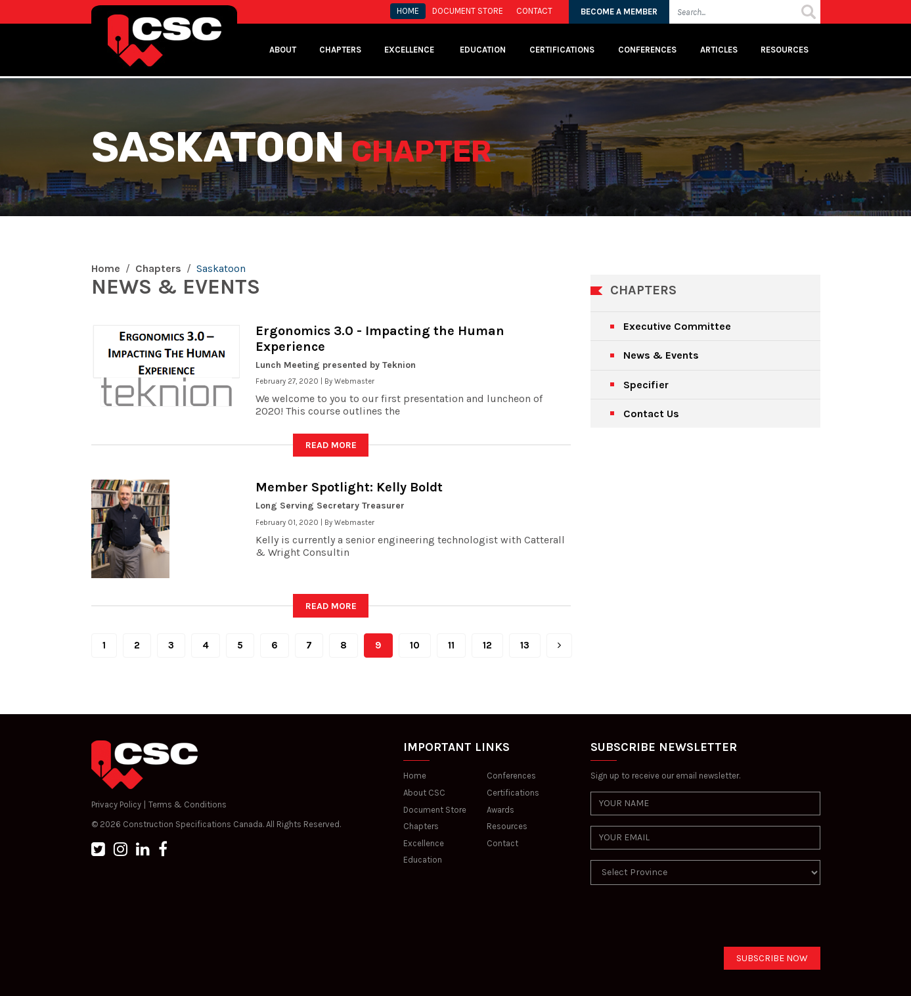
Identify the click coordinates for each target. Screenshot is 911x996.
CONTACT (534, 11)
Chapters (340, 50)
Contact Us (651, 413)
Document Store (434, 810)
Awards (500, 810)
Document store (467, 11)
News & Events (661, 355)
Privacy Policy (116, 804)
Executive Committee (677, 326)
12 (487, 645)
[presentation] (690, 921)
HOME (408, 11)
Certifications (561, 50)
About (282, 50)
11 (451, 645)
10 (415, 645)
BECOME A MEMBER (619, 11)
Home (105, 268)
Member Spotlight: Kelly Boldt (349, 487)
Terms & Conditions (187, 804)
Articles (719, 50)
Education (422, 860)
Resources (785, 50)
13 (524, 645)
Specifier (646, 384)
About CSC (424, 793)
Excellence (410, 50)
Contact (502, 843)
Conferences (647, 50)
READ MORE (331, 445)
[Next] (559, 645)
